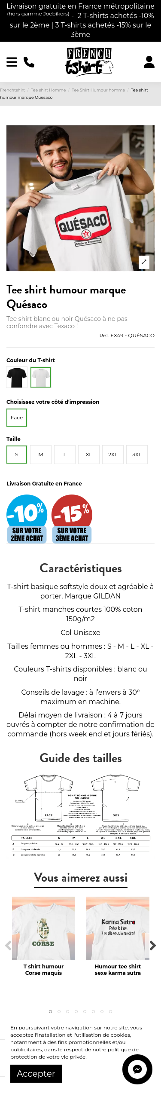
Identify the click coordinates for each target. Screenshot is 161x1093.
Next (152, 946)
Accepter (36, 1074)
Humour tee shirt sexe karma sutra (118, 969)
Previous (8, 946)
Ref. (104, 335)
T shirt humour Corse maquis (44, 969)
